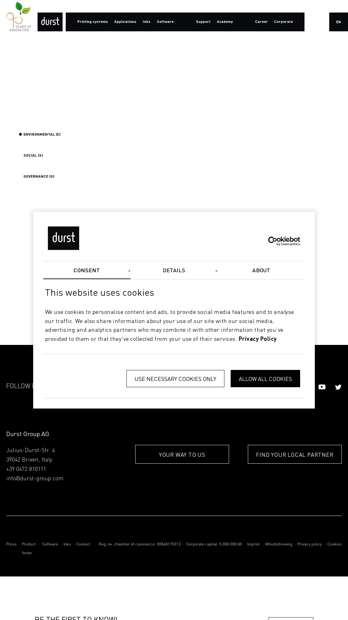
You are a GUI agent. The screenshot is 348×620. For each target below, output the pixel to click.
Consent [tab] (87, 270)
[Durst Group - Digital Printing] (50, 22)
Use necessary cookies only (175, 378)
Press (11, 544)
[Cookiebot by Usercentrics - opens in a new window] (272, 241)
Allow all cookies (265, 378)
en (338, 22)
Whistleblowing (278, 544)
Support (203, 22)
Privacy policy (310, 544)
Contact (83, 544)
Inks (67, 544)
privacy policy (258, 339)
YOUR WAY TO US (182, 454)
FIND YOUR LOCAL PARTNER (294, 454)
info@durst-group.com (35, 479)
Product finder (29, 548)
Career (261, 22)
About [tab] (261, 270)
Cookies (334, 544)
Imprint (253, 544)
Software (50, 544)
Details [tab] (174, 270)
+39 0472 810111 (26, 469)
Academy (225, 22)
